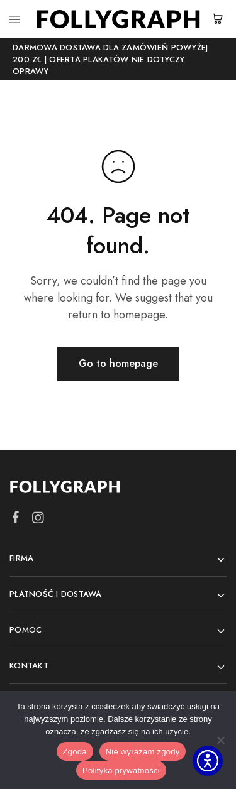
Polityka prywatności (121, 770)
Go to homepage (118, 363)
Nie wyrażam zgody (143, 751)
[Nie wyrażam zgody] (220, 740)
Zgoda (75, 751)
